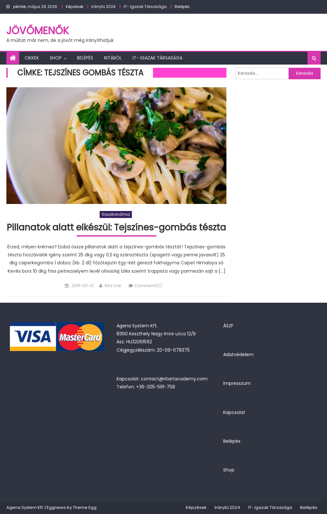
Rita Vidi (113, 286)
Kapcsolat (234, 412)
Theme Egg (84, 507)
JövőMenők (37, 30)
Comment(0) (148, 286)
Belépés (182, 6)
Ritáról (113, 58)
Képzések (74, 6)
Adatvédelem (238, 354)
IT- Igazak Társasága (145, 6)
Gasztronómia (116, 214)
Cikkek (32, 58)
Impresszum (237, 383)
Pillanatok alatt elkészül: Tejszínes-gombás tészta (116, 228)
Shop (56, 58)
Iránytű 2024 (103, 6)
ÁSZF (228, 326)
